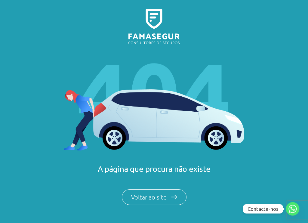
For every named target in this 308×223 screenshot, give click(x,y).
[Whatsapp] (292, 208)
